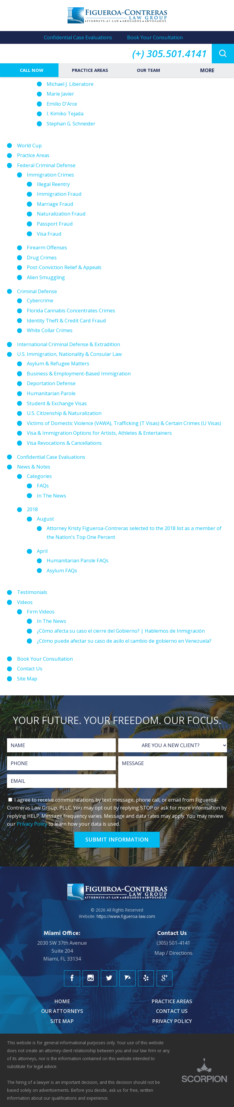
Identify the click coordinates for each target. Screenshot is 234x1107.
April (42, 551)
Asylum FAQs (62, 570)
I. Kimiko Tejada (65, 113)
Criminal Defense (37, 291)
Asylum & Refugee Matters (58, 363)
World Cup (29, 145)
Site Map (27, 678)
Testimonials (32, 592)
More (206, 70)
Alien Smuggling (46, 277)
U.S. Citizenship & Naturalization (64, 413)
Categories (39, 476)
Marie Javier (60, 93)
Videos (25, 602)
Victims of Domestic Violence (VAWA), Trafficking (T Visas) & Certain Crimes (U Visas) (124, 423)
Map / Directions (173, 953)
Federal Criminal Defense (46, 165)
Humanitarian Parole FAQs (77, 560)
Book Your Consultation (155, 37)
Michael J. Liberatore (70, 84)
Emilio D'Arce (62, 103)
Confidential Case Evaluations (78, 37)
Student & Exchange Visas (57, 403)
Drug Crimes (42, 257)
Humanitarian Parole (51, 393)
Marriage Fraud (55, 204)
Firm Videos (41, 611)
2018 (32, 509)
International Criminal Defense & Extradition (68, 344)
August (45, 518)
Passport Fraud (55, 223)
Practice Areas (89, 70)
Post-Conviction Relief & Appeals (64, 267)
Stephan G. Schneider (71, 123)
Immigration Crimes (50, 174)
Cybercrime (40, 300)
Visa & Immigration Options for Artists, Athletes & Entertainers (99, 433)
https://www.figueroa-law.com (126, 916)
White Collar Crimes (50, 330)
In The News (51, 495)
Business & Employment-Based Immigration (79, 373)
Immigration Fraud (59, 194)
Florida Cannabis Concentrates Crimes (71, 310)
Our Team (148, 70)
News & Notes (33, 466)
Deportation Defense (51, 383)
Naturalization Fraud (61, 213)
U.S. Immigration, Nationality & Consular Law (69, 354)
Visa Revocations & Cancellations (64, 443)
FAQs (43, 485)
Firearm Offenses (47, 247)
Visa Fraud (49, 233)
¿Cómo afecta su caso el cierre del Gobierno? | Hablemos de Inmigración (121, 630)
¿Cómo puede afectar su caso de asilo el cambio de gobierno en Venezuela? (124, 641)
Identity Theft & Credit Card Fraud (66, 320)
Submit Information (117, 839)
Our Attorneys (62, 1011)
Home (62, 1001)
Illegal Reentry (53, 184)
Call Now (31, 70)
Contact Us (29, 668)
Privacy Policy (32, 824)
